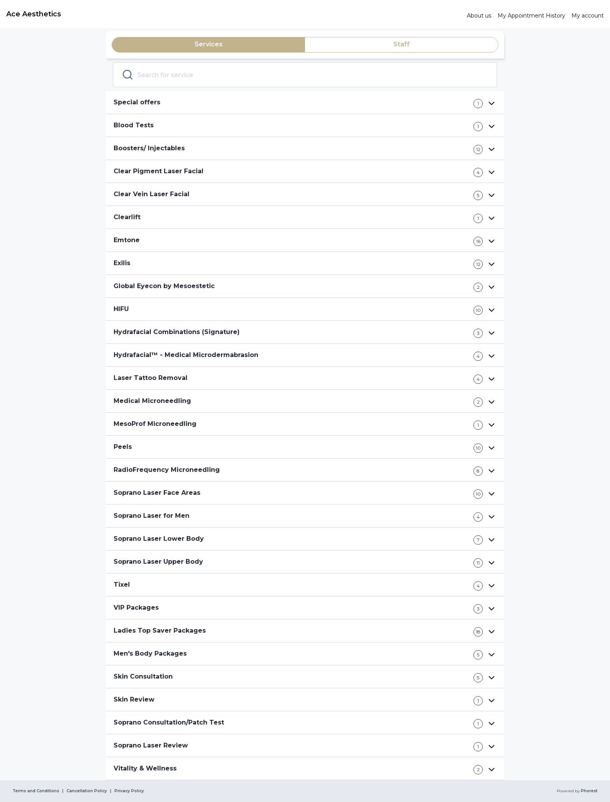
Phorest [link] (589, 791)
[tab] (208, 44)
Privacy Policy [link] (129, 791)
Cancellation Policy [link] (87, 791)
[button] (305, 102)
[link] (233, 14)
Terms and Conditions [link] (35, 791)
